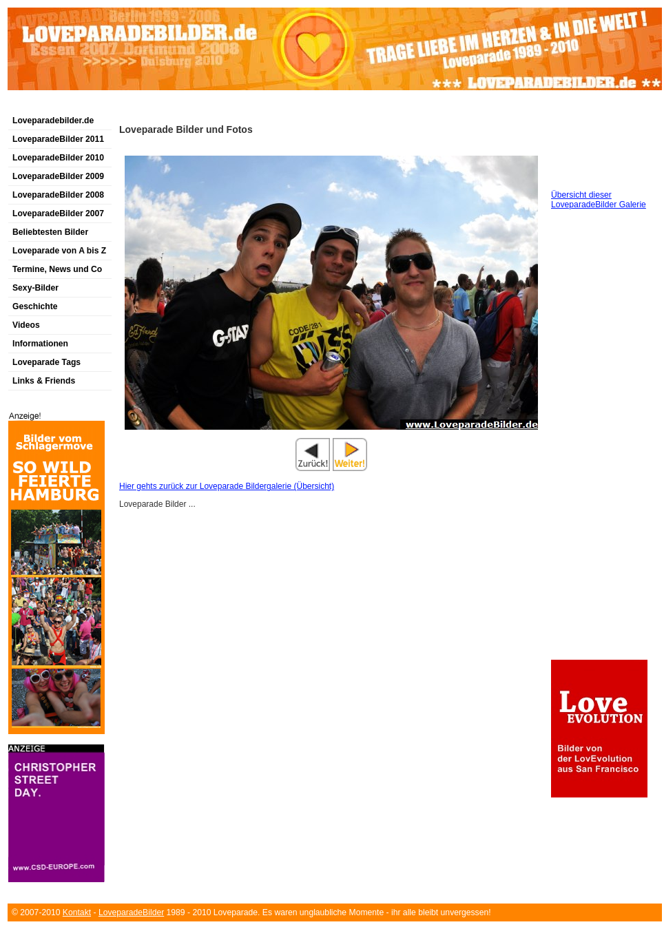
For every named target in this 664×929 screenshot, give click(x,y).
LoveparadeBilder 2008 (58, 195)
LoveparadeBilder (131, 912)
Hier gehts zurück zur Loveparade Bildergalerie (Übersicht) (226, 486)
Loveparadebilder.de (53, 120)
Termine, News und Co (57, 269)
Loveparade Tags (46, 362)
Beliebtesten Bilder (50, 232)
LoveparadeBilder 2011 (58, 139)
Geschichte (35, 306)
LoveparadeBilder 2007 (58, 213)
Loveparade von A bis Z (59, 250)
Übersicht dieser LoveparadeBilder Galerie (598, 199)
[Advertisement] (169, 106)
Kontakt (77, 912)
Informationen (40, 343)
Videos (26, 325)
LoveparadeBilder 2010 (58, 158)
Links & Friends (43, 381)
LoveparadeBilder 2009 (58, 176)
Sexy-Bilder (35, 288)
